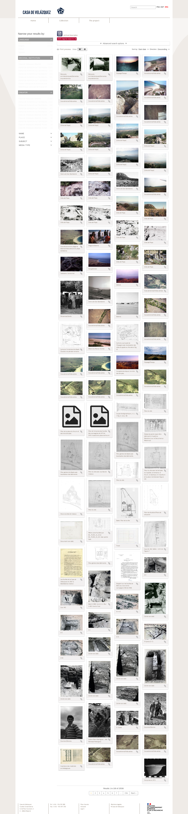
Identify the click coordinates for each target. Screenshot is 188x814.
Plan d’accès (84, 804)
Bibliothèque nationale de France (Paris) (34, 87)
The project (94, 20)
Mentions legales (116, 804)
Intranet (83, 807)
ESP (162, 7)
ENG (166, 7)
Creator (23, 92)
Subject (23, 141)
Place (22, 137)
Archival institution (29, 57)
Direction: (153, 49)
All (20, 62)
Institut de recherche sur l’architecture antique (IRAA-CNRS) (42, 122)
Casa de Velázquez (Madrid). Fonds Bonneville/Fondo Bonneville (44, 115)
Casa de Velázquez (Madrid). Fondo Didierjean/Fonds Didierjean (44, 119)
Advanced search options (113, 43)
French (21, 50)
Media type (24, 144)
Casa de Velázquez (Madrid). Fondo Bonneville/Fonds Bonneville (44, 128)
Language (24, 39)
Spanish (22, 53)
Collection (63, 20)
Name (21, 133)
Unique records (25, 43)
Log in (82, 809)
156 (126, 793)
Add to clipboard (81, 74)
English (21, 46)
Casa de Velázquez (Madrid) (30, 65)
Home (33, 20)
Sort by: (135, 49)
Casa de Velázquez (26, 804)
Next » (133, 793)
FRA (158, 7)
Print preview (64, 49)
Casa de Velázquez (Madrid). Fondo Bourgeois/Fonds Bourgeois (44, 125)
